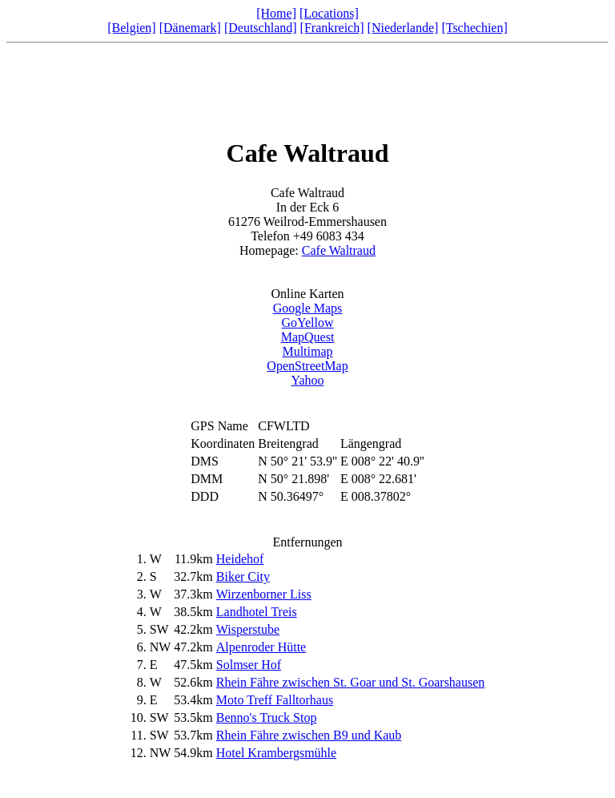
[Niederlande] (403, 27)
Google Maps (308, 308)
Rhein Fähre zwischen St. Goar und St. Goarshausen (350, 682)
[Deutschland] (260, 27)
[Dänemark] (190, 27)
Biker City (243, 576)
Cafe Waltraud (339, 250)
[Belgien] (131, 27)
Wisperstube (247, 629)
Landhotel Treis (256, 612)
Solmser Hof (248, 664)
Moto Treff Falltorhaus (274, 700)
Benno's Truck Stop (266, 717)
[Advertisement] (307, 86)
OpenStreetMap (307, 366)
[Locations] (329, 13)
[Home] (276, 13)
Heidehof (240, 559)
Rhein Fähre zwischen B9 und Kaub (309, 735)
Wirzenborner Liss (264, 594)
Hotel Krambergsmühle (276, 753)
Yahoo (307, 380)
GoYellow (307, 322)
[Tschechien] (474, 27)
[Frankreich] (332, 27)
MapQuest (308, 337)
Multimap (307, 351)
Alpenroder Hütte (261, 647)
